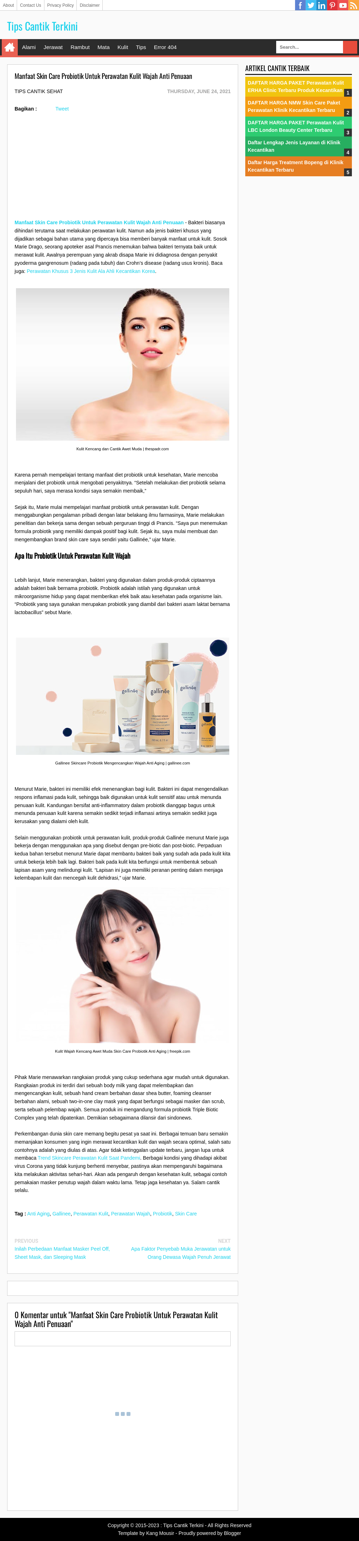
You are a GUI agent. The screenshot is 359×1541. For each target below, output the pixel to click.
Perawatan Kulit (91, 1214)
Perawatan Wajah (130, 1214)
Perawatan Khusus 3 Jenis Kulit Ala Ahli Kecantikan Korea (91, 271)
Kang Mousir (160, 1533)
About (8, 5)
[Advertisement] (123, 169)
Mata (103, 47)
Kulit (122, 47)
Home (10, 47)
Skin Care (186, 1214)
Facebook (300, 5)
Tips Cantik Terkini (42, 26)
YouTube (343, 5)
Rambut (80, 47)
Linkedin (321, 5)
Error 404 (165, 47)
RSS (353, 5)
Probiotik (162, 1214)
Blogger (232, 1533)
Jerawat (53, 47)
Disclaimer (90, 5)
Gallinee (61, 1214)
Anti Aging (38, 1214)
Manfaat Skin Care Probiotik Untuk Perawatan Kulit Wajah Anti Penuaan (99, 222)
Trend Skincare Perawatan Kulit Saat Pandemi (89, 1158)
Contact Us (30, 5)
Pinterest (332, 5)
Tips (141, 47)
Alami (29, 47)
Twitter (311, 5)
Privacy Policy (60, 5)
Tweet (62, 109)
